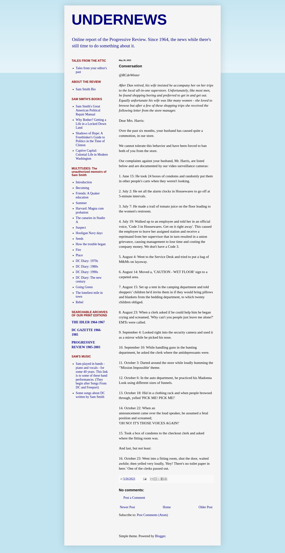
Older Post (206, 507)
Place (79, 255)
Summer (81, 203)
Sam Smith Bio (86, 89)
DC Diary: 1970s (87, 261)
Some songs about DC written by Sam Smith (90, 395)
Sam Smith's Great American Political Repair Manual (88, 110)
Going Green (84, 287)
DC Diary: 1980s (87, 266)
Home (167, 507)
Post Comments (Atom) (152, 515)
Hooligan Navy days (89, 233)
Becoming (82, 188)
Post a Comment (134, 497)
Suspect (81, 227)
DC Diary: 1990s (87, 272)
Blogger (160, 536)
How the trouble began (91, 244)
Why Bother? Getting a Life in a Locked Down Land (91, 123)
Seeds (79, 238)
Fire (78, 250)
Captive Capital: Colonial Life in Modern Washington (92, 154)
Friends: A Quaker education (88, 195)
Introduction (84, 182)
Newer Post (127, 507)
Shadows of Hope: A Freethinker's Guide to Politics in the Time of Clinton (90, 139)
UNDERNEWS (119, 19)
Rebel (79, 302)
